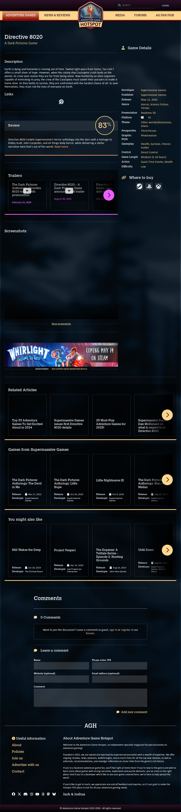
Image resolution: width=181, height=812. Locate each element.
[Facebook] (13, 794)
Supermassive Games (153, 90)
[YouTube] (37, 794)
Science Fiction (159, 104)
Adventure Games (21, 15)
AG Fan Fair (165, 15)
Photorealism (149, 135)
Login (165, 5)
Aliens (144, 126)
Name (37, 660)
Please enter (101, 660)
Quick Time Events (152, 161)
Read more (61, 147)
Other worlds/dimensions (156, 122)
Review (14, 125)
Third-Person (148, 130)
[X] (19, 794)
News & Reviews (57, 15)
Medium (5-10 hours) (153, 157)
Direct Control (149, 152)
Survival (155, 144)
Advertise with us (25, 765)
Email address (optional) (105, 673)
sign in (113, 629)
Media (120, 15)
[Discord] (25, 794)
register (126, 629)
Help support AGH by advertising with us (69, 369)
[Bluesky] (54, 794)
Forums (140, 15)
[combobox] (136, 5)
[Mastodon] (48, 794)
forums (90, 633)
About (16, 745)
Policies (18, 752)
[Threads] (43, 794)
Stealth (145, 144)
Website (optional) (44, 673)
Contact (18, 771)
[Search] (136, 5)
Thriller (145, 108)
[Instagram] (31, 794)
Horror (145, 104)
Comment (39, 686)
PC (149, 117)
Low (143, 166)
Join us (17, 758)
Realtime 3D (148, 112)
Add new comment (131, 712)
